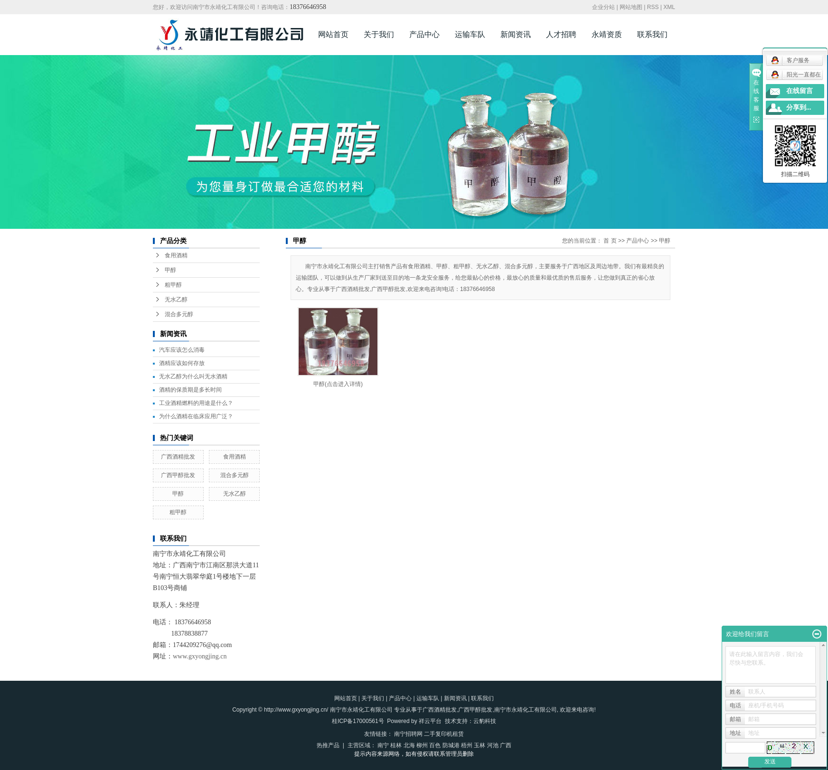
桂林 (396, 745)
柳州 (422, 745)
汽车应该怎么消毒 (182, 350)
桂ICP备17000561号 (358, 721)
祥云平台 (430, 721)
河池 (493, 745)
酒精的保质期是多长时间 (190, 389)
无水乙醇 (176, 299)
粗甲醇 (173, 285)
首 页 (609, 240)
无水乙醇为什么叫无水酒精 (193, 376)
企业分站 (603, 7)
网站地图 (631, 7)
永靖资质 (607, 34)
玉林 (479, 745)
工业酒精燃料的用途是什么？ (196, 403)
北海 (409, 745)
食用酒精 (176, 255)
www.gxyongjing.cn (199, 656)
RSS (653, 7)
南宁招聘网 (408, 734)
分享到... (798, 107)
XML (669, 7)
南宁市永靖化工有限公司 (525, 709)
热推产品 (328, 745)
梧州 (466, 745)
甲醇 (170, 270)
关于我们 (379, 34)
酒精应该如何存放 (182, 363)
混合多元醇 (179, 314)
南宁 (383, 745)
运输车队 (470, 34)
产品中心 (424, 34)
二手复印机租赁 (444, 734)
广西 (505, 745)
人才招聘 (561, 34)
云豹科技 (484, 721)
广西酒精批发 (178, 456)
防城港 (451, 745)
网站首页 (333, 34)
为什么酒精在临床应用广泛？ (196, 416)
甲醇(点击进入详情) (338, 384)
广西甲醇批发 (178, 475)
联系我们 (652, 34)
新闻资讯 (515, 34)
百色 (435, 745)
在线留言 (799, 90)
